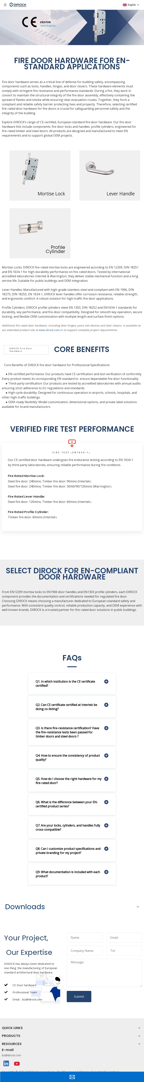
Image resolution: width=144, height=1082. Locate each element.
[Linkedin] (6, 1063)
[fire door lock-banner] (72, 22)
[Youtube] (17, 1063)
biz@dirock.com (11, 1055)
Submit (79, 996)
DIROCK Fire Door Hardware (21, 349)
